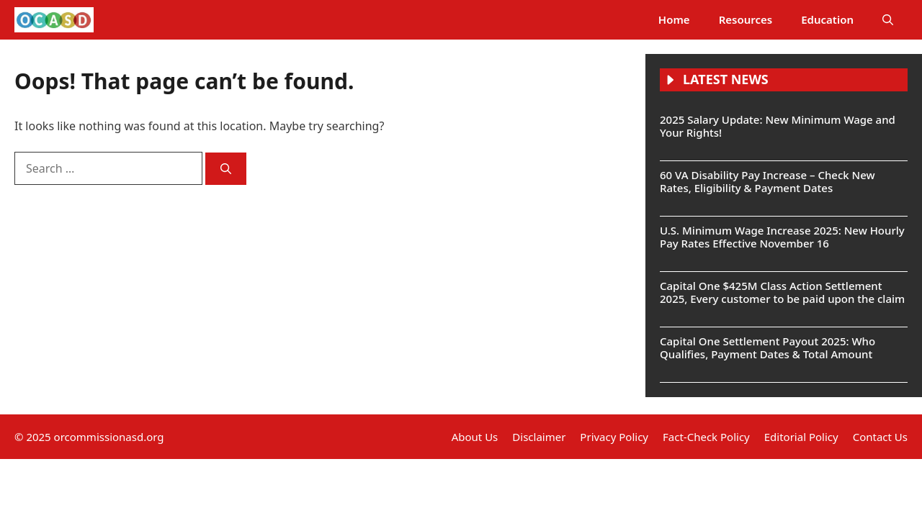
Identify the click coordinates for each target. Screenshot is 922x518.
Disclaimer (538, 437)
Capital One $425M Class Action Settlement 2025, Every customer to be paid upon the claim (782, 292)
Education (827, 19)
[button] (888, 20)
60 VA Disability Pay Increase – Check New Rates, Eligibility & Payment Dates (767, 181)
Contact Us (880, 437)
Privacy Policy (614, 437)
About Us (475, 437)
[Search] (225, 169)
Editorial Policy (801, 437)
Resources (746, 19)
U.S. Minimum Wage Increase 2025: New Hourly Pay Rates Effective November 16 (782, 236)
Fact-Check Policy (706, 437)
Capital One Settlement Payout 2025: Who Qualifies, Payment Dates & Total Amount (767, 347)
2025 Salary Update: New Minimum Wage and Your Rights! (777, 126)
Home (674, 19)
